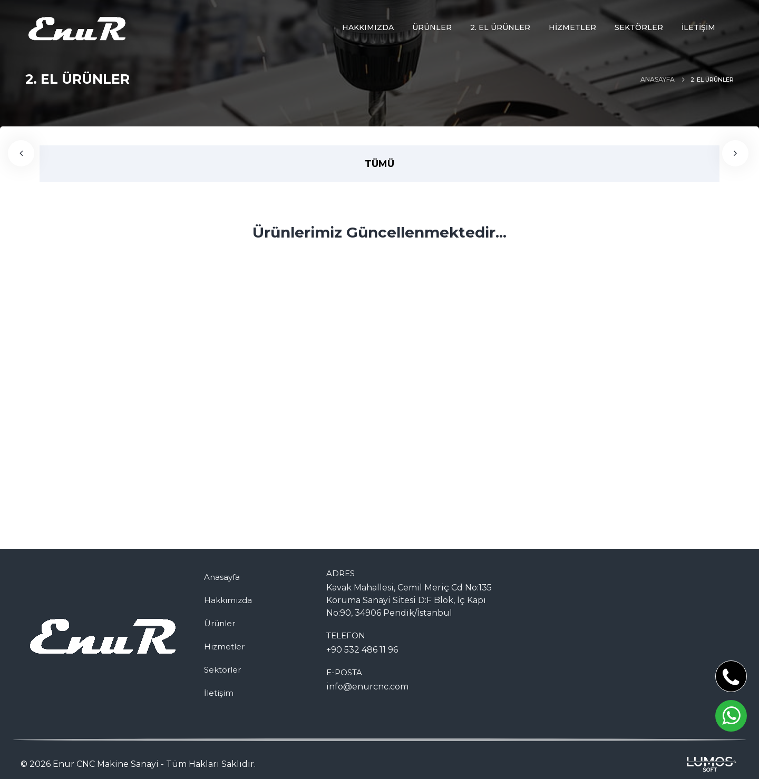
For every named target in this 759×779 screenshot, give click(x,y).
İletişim (218, 693)
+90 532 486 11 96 (362, 650)
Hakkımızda (228, 600)
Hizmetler (224, 647)
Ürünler (219, 623)
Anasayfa (657, 79)
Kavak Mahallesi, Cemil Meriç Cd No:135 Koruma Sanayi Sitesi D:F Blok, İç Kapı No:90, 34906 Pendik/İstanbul (409, 600)
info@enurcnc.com (367, 687)
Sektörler (222, 670)
